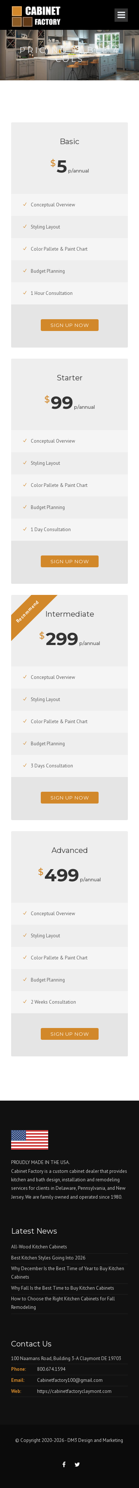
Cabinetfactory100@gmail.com (70, 1380)
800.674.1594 (51, 1369)
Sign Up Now (69, 325)
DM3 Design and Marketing (95, 1440)
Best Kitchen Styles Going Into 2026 (48, 1258)
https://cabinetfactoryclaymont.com (74, 1391)
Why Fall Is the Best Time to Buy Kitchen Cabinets (62, 1288)
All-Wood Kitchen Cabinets (39, 1247)
